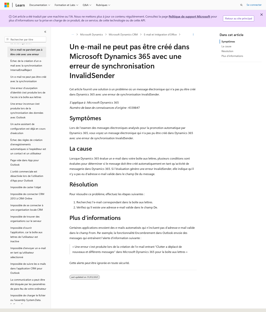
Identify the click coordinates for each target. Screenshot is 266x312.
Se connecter (254, 4)
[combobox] (25, 39)
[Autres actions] (193, 34)
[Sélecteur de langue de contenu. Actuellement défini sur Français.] (12, 306)
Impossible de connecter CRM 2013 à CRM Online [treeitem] (27, 196)
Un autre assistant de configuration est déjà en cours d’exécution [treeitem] (27, 128)
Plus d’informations (232, 56)
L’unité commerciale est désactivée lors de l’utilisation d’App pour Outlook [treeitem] (26, 176)
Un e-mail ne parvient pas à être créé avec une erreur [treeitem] (26, 52)
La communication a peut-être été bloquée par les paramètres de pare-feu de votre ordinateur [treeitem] (28, 284)
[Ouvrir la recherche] (241, 5)
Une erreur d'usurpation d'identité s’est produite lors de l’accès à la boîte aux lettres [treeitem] (27, 92)
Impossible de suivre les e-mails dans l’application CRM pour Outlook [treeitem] (28, 268)
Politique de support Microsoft (189, 16)
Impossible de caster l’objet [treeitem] (25, 187)
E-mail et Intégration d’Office (160, 34)
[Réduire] (45, 31)
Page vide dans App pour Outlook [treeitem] (24, 162)
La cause (226, 46)
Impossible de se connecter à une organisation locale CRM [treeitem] (26, 207)
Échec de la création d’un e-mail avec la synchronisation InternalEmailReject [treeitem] (26, 65)
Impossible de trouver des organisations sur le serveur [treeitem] (25, 219)
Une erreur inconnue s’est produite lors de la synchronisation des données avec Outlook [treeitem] (26, 110)
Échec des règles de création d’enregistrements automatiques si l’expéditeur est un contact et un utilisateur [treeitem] (28, 146)
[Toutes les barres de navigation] (72, 34)
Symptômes (228, 41)
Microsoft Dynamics (91, 34)
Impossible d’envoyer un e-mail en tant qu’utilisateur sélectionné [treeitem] (28, 252)
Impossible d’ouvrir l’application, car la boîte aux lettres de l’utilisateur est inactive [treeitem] (26, 234)
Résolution (227, 51)
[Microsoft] (6, 5)
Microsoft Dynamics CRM (123, 34)
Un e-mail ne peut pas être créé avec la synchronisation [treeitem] (28, 79)
